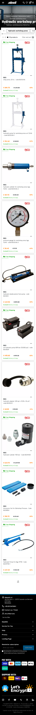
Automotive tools (24, 16)
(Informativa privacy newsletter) (14, 653)
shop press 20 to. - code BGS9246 (14, 80)
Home (8, 16)
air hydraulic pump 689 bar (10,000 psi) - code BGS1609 (18, 349)
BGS (4, 78)
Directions (8, 603)
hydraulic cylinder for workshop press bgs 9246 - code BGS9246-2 (16, 188)
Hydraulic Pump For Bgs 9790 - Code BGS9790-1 (15, 563)
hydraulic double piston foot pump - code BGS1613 (16, 295)
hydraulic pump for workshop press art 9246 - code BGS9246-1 (17, 134)
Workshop (14, 16)
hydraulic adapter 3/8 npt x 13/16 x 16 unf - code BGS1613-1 (16, 402)
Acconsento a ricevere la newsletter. (15, 652)
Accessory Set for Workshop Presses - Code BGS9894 (17, 509)
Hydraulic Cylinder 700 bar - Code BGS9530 (17, 455)
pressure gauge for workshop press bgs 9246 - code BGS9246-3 (16, 241)
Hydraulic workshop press (18, 19)
